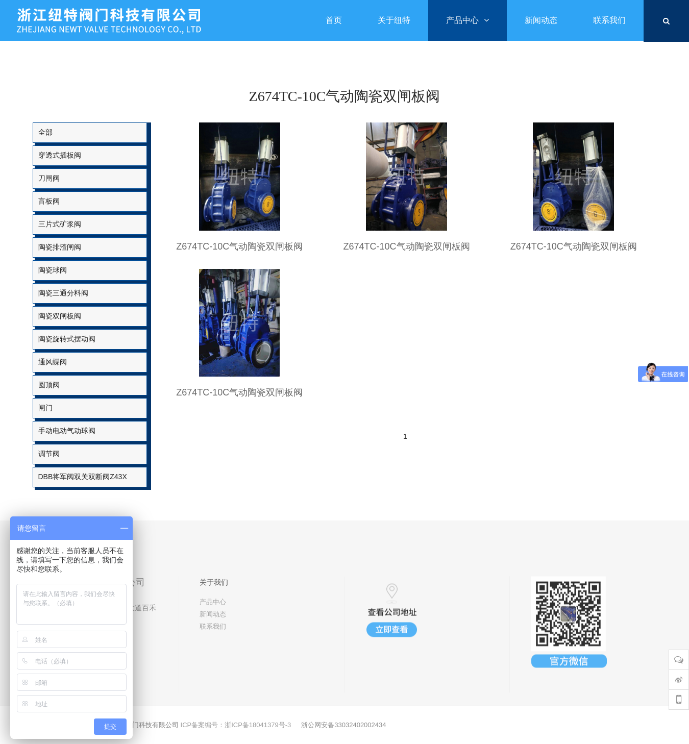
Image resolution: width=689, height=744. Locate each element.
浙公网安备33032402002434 (343, 725)
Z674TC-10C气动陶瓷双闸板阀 (239, 246)
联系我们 (213, 670)
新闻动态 (213, 657)
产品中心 (213, 645)
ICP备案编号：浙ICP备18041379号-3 (236, 725)
